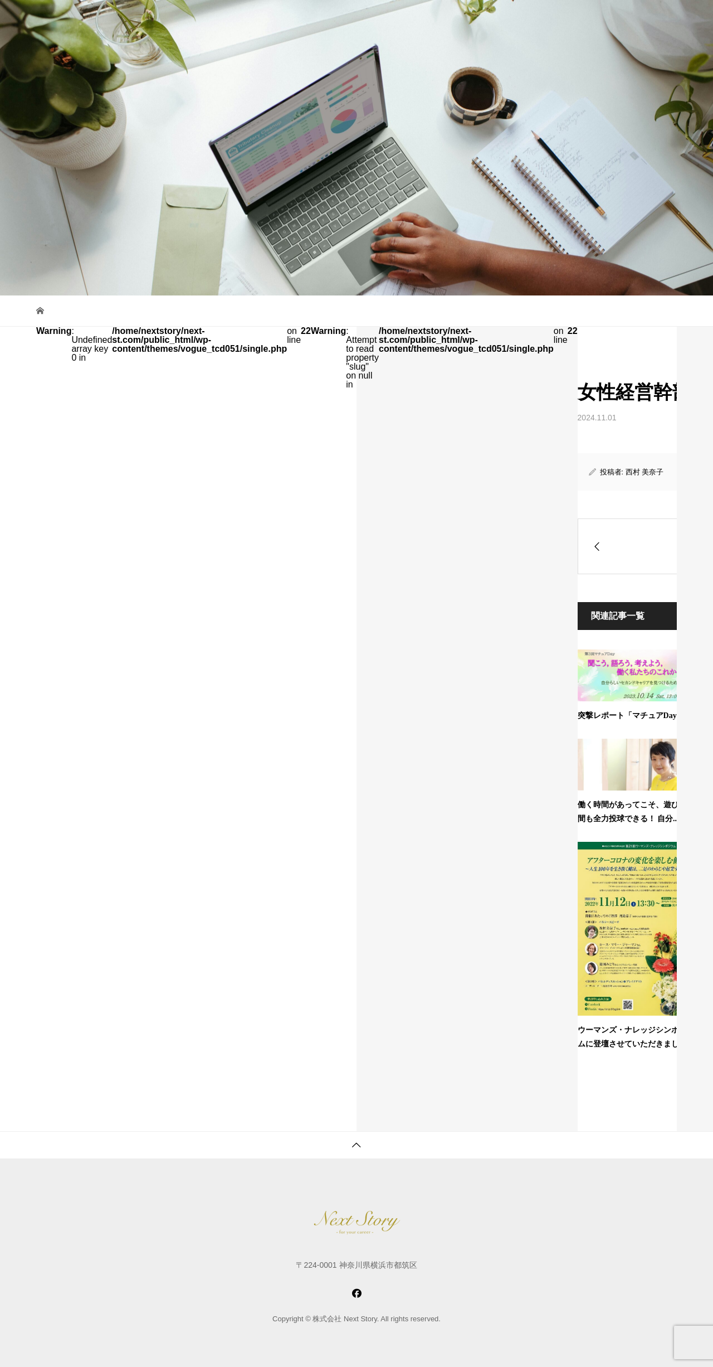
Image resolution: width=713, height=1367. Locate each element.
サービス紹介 (316, 19)
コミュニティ (380, 19)
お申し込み (587, 19)
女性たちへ (440, 19)
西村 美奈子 (645, 472)
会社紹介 (491, 19)
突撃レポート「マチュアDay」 (631, 715)
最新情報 (537, 19)
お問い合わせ (647, 19)
